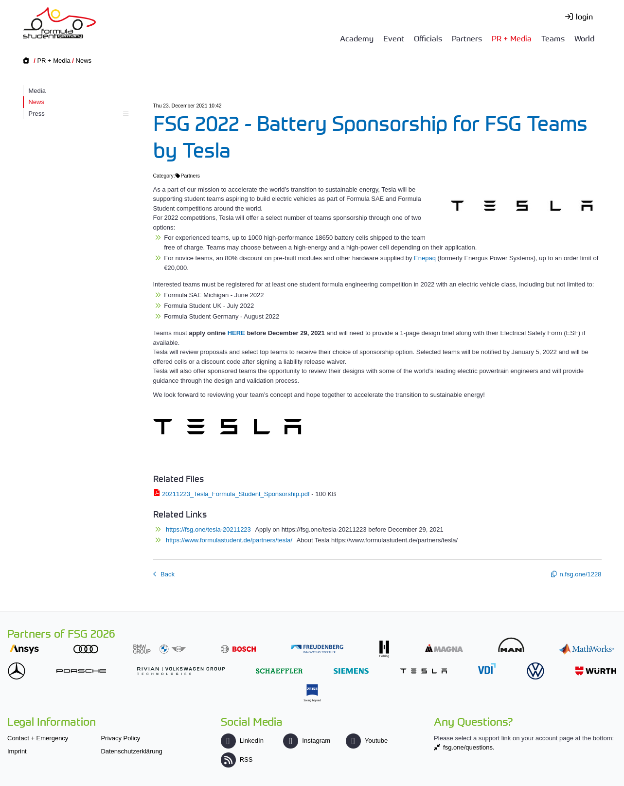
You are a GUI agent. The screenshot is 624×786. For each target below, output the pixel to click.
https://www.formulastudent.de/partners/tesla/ (230, 540)
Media (37, 90)
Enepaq (425, 258)
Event (393, 38)
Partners (467, 38)
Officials (428, 38)
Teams (553, 38)
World (584, 38)
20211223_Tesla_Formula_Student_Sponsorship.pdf (236, 494)
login (584, 16)
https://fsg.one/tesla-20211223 (209, 529)
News (84, 60)
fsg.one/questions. (469, 747)
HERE (236, 333)
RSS (237, 759)
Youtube (367, 740)
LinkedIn (242, 740)
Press (77, 113)
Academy (357, 38)
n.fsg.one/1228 (580, 574)
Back (167, 574)
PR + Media (512, 38)
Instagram (306, 740)
